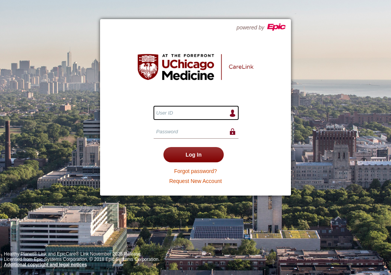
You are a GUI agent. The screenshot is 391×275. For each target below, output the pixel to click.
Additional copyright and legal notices (45, 264)
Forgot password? (195, 171)
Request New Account (195, 181)
